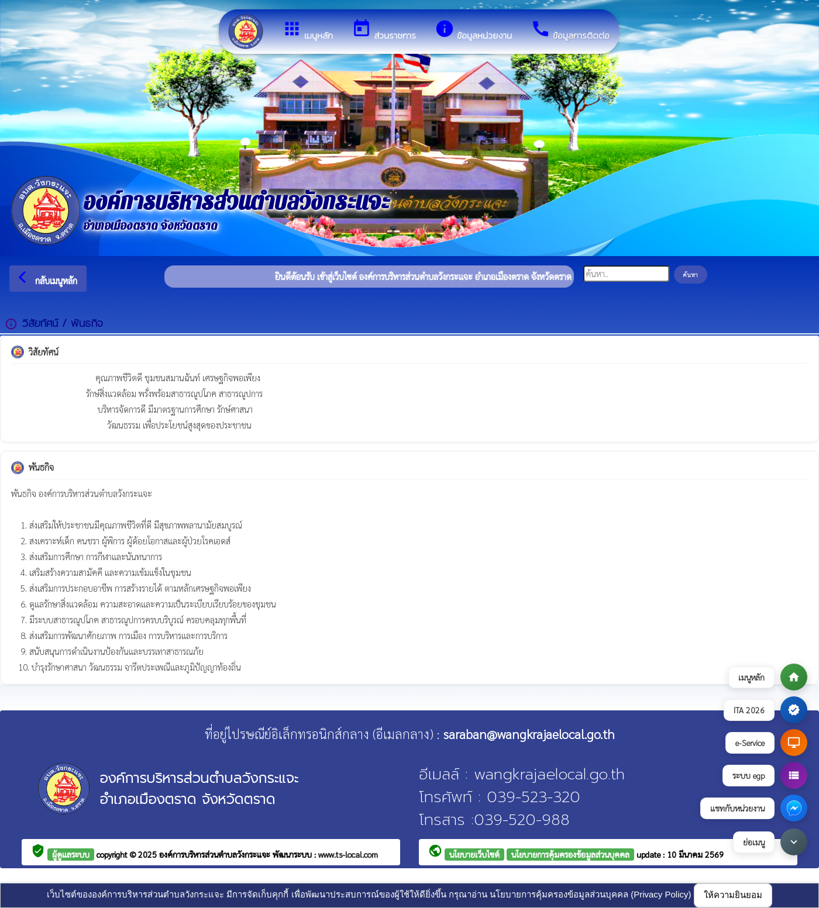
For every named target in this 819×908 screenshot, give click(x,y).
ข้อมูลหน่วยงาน (473, 30)
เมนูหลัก (307, 30)
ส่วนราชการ (384, 30)
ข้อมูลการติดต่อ (570, 30)
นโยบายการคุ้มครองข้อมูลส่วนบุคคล (570, 854)
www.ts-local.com (348, 854)
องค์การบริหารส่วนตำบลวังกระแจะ (216, 854)
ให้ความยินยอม (733, 895)
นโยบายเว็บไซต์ (474, 854)
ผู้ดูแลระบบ (71, 854)
